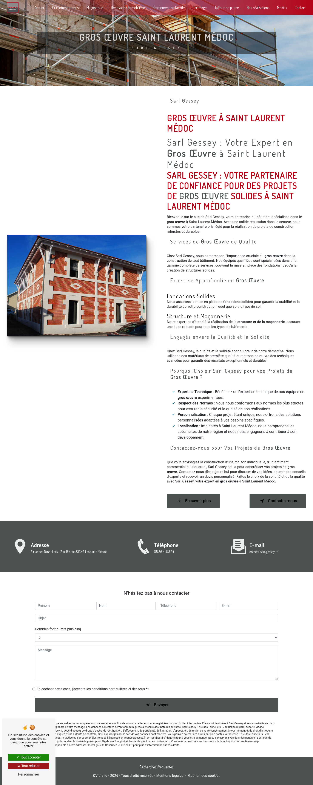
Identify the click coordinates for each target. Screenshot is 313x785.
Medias (282, 7)
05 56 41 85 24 (164, 558)
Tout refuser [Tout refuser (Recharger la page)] (29, 766)
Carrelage (200, 7)
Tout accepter (28, 757)
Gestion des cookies (204, 776)
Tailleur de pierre (226, 7)
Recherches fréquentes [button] (157, 767)
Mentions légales (169, 776)
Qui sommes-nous (65, 7)
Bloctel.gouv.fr (95, 738)
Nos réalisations (258, 7)
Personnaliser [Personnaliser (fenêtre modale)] (28, 774)
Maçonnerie (94, 7)
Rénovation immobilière (128, 7)
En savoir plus (193, 501)
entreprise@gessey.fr (263, 545)
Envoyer (161, 698)
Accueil (39, 7)
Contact (300, 7)
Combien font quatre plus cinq (58, 623)
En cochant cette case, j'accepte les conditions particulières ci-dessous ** (93, 683)
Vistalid (101, 776)
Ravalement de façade (169, 7)
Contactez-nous (277, 501)
